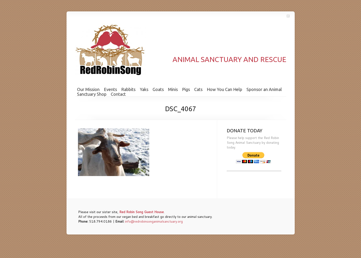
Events (110, 89)
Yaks (144, 89)
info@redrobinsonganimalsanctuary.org (154, 221)
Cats (198, 89)
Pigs (186, 89)
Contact (118, 94)
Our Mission (88, 89)
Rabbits (128, 89)
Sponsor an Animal (264, 89)
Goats (158, 89)
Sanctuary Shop (91, 94)
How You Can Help (224, 89)
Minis (173, 89)
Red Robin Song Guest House (141, 212)
